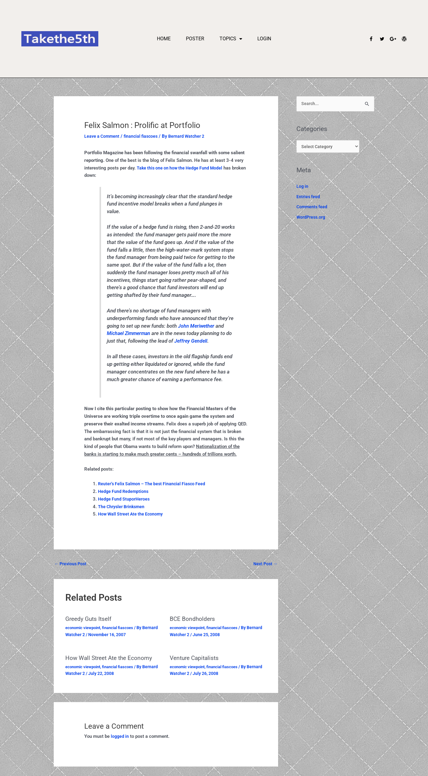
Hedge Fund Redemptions (124, 491)
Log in (302, 187)
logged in (120, 736)
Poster (195, 39)
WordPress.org (311, 218)
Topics (230, 39)
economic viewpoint (84, 627)
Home (164, 39)
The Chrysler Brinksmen (122, 506)
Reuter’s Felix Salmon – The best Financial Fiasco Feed (154, 483)
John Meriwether (197, 326)
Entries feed (308, 198)
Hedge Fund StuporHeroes (124, 499)
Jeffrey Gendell (191, 341)
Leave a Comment (102, 136)
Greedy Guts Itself (89, 619)
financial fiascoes (143, 136)
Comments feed (312, 208)
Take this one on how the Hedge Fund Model (182, 168)
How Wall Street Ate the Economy (132, 514)
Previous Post (71, 564)
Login (264, 39)
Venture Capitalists (196, 658)
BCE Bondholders (193, 619)
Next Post (264, 564)
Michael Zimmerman (130, 333)
